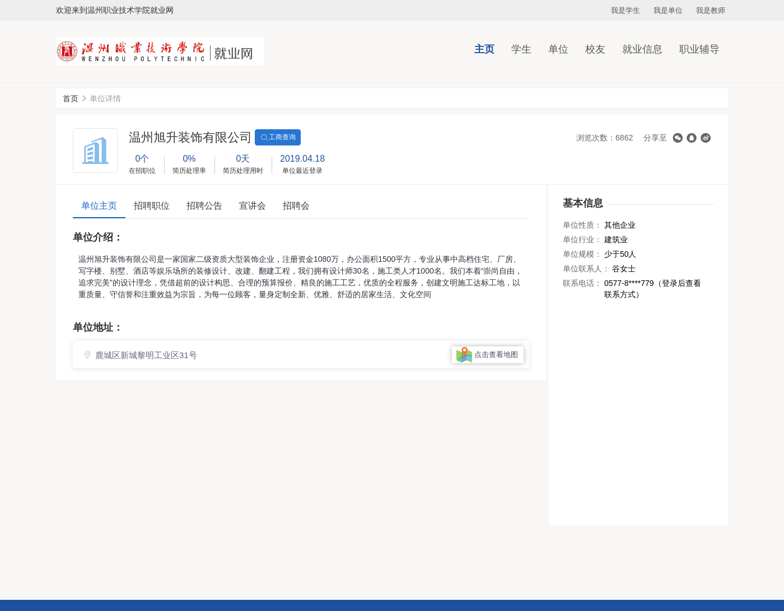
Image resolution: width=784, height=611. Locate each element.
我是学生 (625, 10)
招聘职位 (152, 205)
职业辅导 (699, 49)
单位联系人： (586, 268)
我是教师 (710, 10)
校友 (595, 49)
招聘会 (296, 205)
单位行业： (582, 239)
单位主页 (99, 205)
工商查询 (278, 137)
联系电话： (582, 283)
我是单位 (668, 10)
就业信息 (642, 49)
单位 (558, 49)
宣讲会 (252, 205)
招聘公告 (204, 205)
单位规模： (582, 254)
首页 (70, 98)
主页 (484, 49)
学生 (521, 49)
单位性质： (582, 224)
